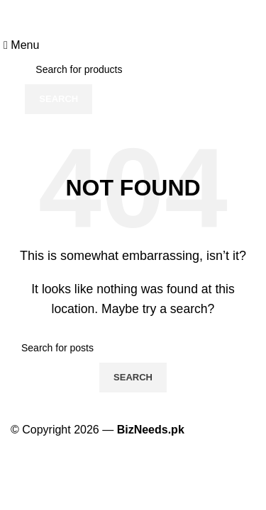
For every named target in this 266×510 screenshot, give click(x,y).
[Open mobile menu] (21, 45)
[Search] (132, 69)
